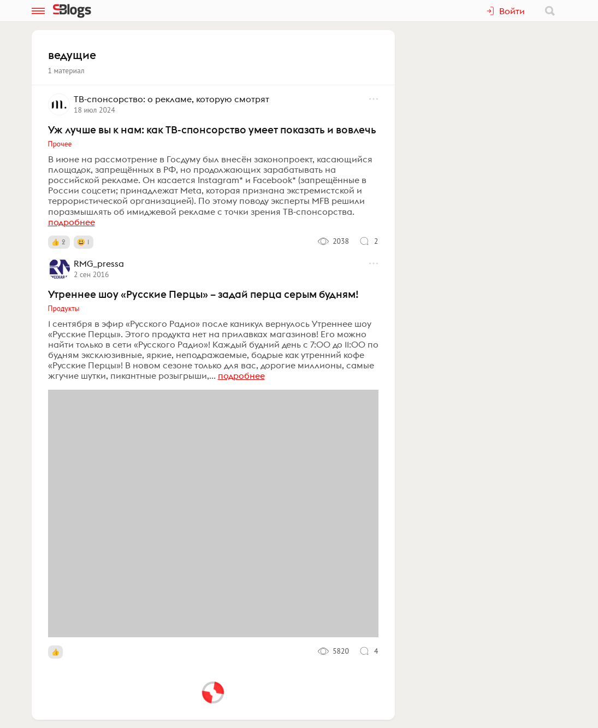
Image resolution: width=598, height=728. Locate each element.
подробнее (71, 221)
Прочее (60, 144)
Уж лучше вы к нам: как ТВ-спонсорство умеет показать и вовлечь (212, 129)
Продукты (64, 308)
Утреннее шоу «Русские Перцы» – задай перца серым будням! (203, 294)
